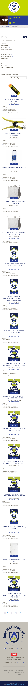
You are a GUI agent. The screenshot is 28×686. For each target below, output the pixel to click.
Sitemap (16, 683)
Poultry (4, 65)
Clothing (4, 43)
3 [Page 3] (10, 613)
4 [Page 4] (12, 613)
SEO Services (21, 684)
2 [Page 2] (7, 613)
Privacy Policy (20, 670)
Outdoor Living (6, 61)
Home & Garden (6, 56)
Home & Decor (5, 54)
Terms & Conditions (8, 668)
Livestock (7, 26)
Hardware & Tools (7, 49)
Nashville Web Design (11, 684)
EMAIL (20, 648)
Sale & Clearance (7, 67)
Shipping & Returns (19, 668)
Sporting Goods (6, 70)
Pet (2, 63)
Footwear (4, 47)
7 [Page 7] (20, 613)
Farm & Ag (4, 45)
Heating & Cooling (7, 52)
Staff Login (8, 676)
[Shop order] (18, 78)
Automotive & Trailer (8, 40)
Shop (2, 26)
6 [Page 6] (17, 613)
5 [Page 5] (15, 613)
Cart (12, 22)
